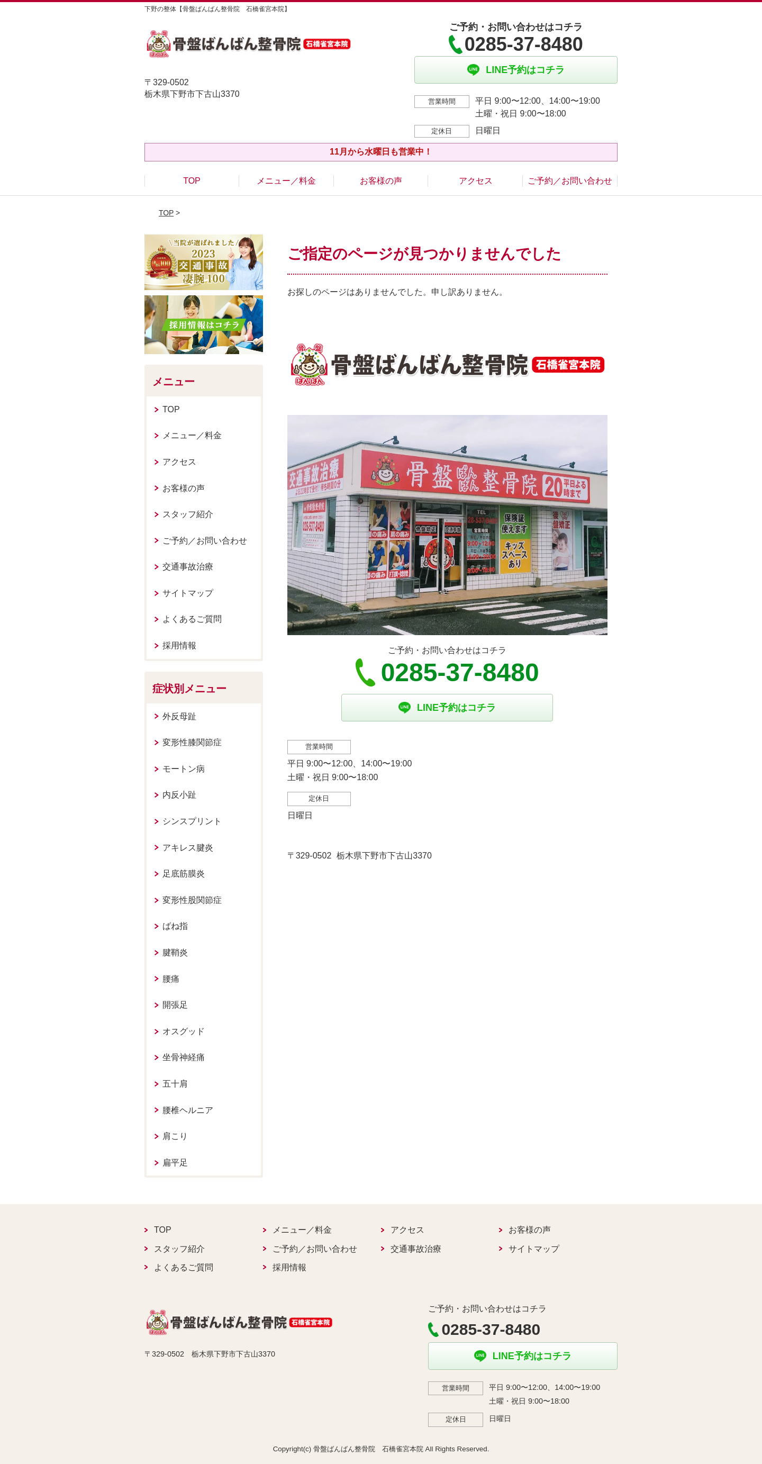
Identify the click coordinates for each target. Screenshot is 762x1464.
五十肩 (175, 1083)
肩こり (175, 1136)
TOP (192, 180)
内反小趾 (179, 794)
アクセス (476, 180)
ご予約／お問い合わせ (570, 180)
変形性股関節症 (192, 900)
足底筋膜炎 (183, 873)
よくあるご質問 (192, 618)
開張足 (175, 1004)
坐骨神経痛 (183, 1057)
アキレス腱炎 (187, 847)
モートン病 (183, 768)
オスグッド (183, 1031)
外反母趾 (179, 716)
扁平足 (175, 1162)
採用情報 (179, 645)
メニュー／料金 (286, 180)
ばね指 (175, 925)
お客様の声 (381, 180)
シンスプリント (192, 821)
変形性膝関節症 (192, 742)
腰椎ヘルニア (187, 1110)
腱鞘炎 (175, 952)
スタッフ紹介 (187, 514)
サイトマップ (187, 593)
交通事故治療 (187, 566)
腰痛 (170, 978)
